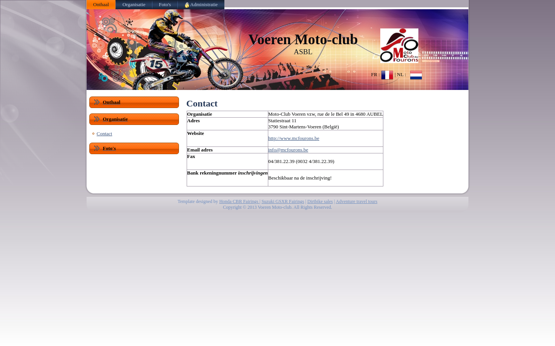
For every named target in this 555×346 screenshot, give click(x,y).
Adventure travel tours (357, 201)
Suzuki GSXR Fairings (282, 201)
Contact (104, 133)
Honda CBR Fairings (239, 201)
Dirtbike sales (320, 201)
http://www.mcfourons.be (293, 138)
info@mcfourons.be (288, 150)
